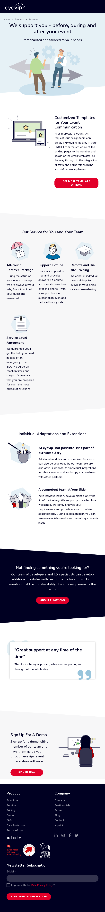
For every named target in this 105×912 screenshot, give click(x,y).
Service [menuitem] (11, 804)
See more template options (76, 183)
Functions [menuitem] (13, 799)
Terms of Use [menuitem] (15, 829)
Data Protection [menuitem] (17, 824)
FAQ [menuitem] (9, 819)
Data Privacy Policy (43, 884)
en (8, 836)
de (14, 836)
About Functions (53, 602)
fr (20, 836)
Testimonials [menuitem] (62, 804)
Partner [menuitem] (59, 809)
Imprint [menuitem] (58, 824)
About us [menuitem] (60, 799)
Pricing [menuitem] (11, 809)
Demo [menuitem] (10, 814)
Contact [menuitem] (59, 819)
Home (7, 19)
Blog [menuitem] (57, 814)
